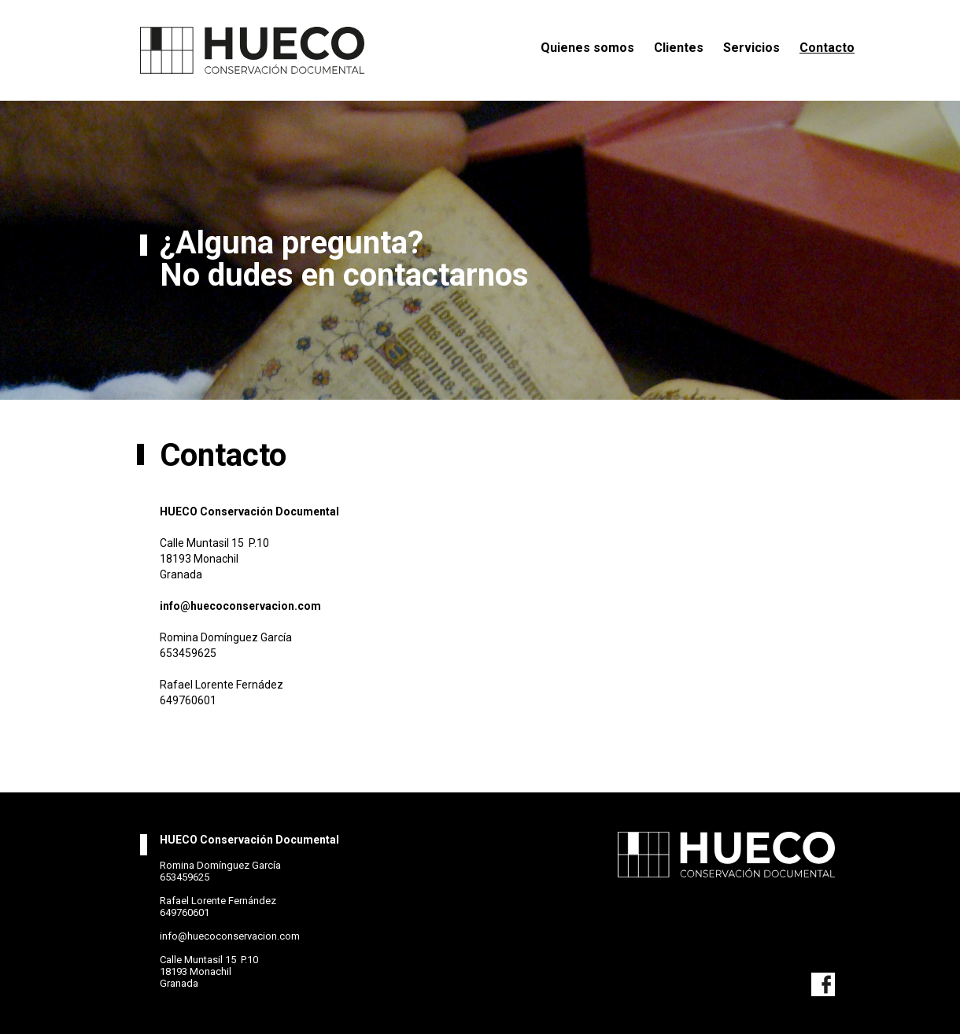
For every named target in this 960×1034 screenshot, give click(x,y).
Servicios (751, 47)
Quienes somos (587, 47)
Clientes (678, 47)
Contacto (827, 47)
